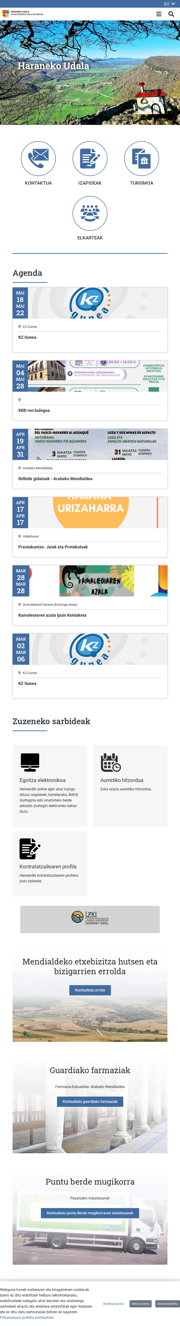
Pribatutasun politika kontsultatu (27, 1317)
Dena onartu (141, 1304)
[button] (13, 72)
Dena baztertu (167, 1304)
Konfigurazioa (113, 1304)
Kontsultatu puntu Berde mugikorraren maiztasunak (90, 1213)
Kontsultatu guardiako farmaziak (90, 1101)
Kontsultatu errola (90, 990)
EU (169, 3)
